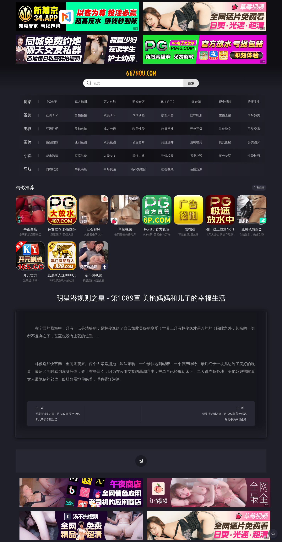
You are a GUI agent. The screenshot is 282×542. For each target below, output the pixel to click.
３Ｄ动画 (138, 115)
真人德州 (81, 102)
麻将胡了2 (167, 102)
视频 (27, 115)
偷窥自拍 (52, 142)
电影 (27, 128)
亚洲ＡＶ (52, 115)
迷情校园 (167, 156)
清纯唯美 (196, 142)
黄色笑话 (225, 156)
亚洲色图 (81, 142)
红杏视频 (167, 169)
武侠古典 (138, 156)
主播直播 (225, 115)
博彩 (27, 101)
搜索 (191, 83)
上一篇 (58, 414)
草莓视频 (110, 169)
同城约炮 (52, 169)
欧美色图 (110, 142)
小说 (27, 155)
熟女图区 (225, 142)
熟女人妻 (167, 115)
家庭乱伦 (81, 156)
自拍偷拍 (81, 115)
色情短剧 (196, 169)
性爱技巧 (254, 156)
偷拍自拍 (81, 129)
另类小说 (196, 156)
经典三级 (196, 129)
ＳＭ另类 (254, 115)
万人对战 (110, 102)
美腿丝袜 (167, 142)
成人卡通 (110, 129)
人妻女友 (110, 156)
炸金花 (196, 102)
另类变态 (254, 129)
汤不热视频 (138, 169)
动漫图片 (138, 142)
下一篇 (223, 414)
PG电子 (52, 102)
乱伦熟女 (225, 129)
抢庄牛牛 (254, 102)
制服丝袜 (167, 129)
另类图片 (254, 142)
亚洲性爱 (52, 129)
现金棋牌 (225, 102)
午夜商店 (81, 169)
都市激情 (52, 156)
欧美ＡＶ (110, 115)
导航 (27, 169)
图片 (27, 142)
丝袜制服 (196, 115)
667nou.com (141, 73)
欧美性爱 (138, 129)
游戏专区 (138, 102)
